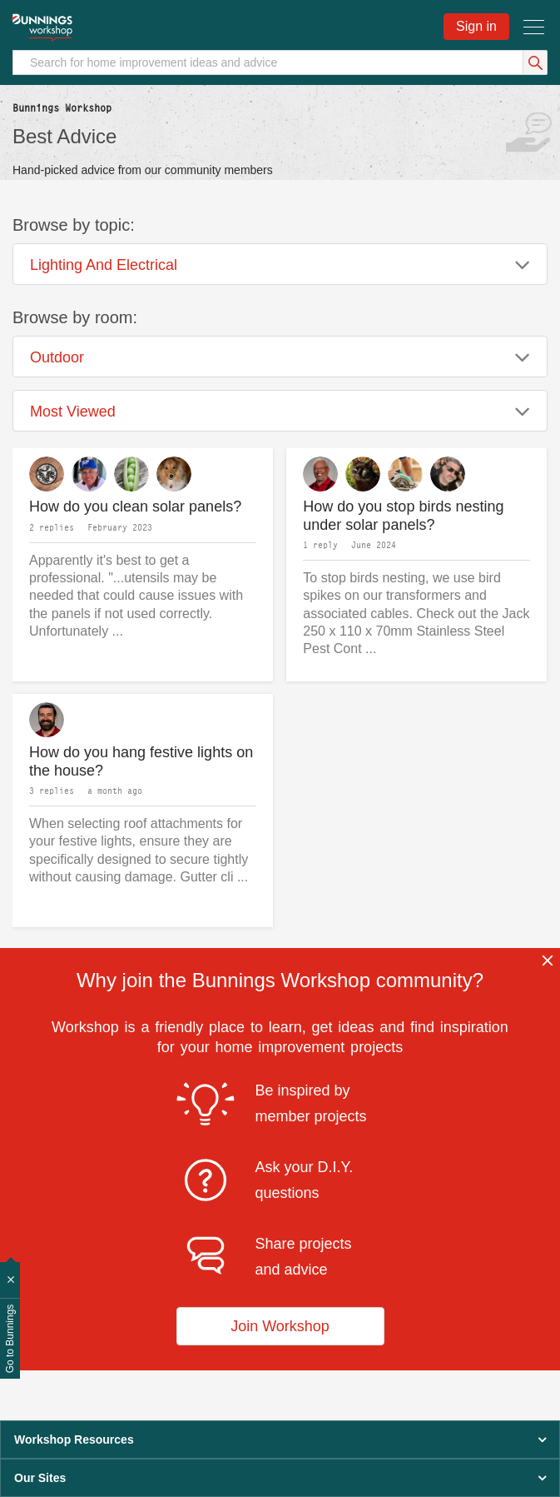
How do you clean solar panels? (135, 506)
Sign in (476, 26)
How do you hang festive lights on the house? (141, 762)
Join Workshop (280, 1326)
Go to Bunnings (10, 1339)
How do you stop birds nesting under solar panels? (403, 516)
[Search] (280, 62)
